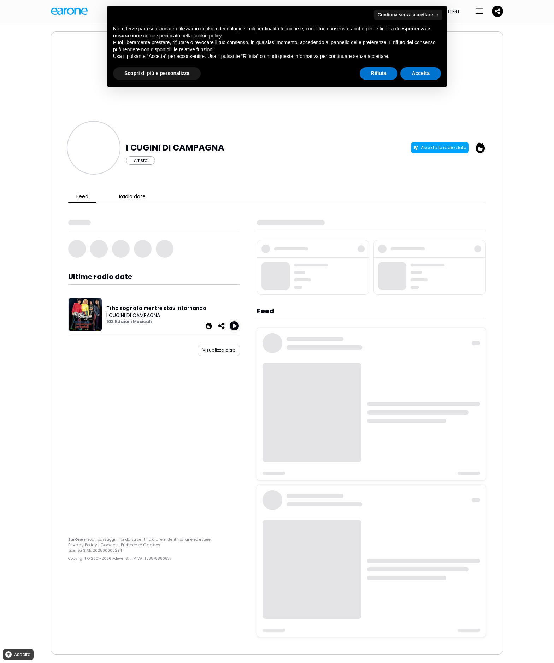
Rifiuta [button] (379, 73)
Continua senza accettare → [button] (408, 14)
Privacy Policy (82, 545)
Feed (82, 196)
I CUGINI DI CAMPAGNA (133, 315)
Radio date (132, 196)
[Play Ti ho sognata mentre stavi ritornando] (234, 326)
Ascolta (17, 654)
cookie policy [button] (207, 36)
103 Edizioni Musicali (129, 321)
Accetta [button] (421, 73)
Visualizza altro (218, 350)
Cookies (109, 545)
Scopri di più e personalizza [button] (156, 73)
